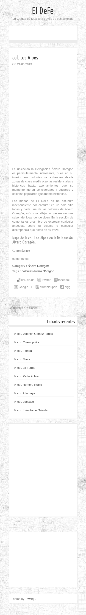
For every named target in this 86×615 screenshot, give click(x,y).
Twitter (46, 280)
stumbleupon (48, 287)
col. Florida (24, 350)
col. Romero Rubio (29, 384)
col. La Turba (26, 367)
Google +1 (25, 287)
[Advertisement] (43, 470)
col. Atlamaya (26, 393)
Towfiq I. (30, 599)
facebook (64, 280)
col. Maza (23, 359)
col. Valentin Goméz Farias (35, 333)
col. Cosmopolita (28, 342)
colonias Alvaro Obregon (38, 271)
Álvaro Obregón (38, 266)
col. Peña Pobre (28, 376)
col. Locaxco (25, 401)
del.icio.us (27, 280)
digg (67, 287)
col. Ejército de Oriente (32, 410)
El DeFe (43, 11)
